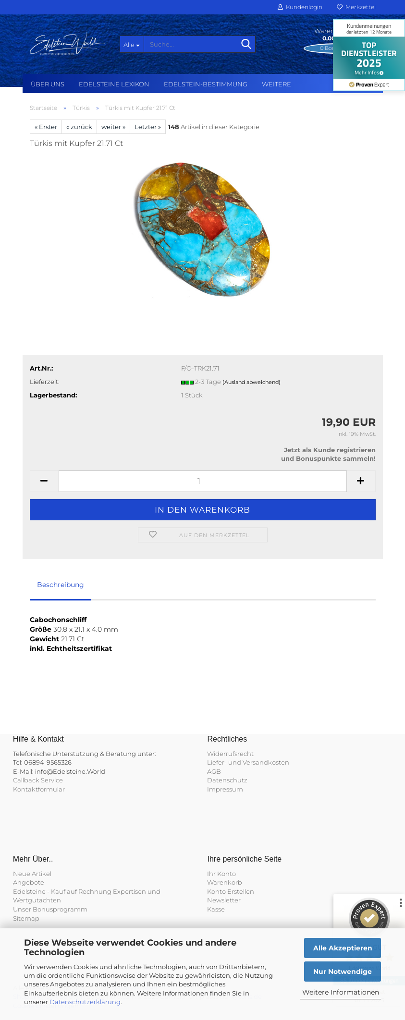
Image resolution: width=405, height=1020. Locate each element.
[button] (44, 481)
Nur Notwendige (342, 971)
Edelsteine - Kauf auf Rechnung (62, 891)
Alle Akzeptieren (342, 948)
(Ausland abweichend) (251, 382)
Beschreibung (60, 584)
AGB (214, 771)
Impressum (225, 789)
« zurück (79, 127)
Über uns (47, 84)
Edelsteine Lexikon (114, 84)
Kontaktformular (39, 789)
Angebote (28, 882)
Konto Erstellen (230, 891)
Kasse (216, 909)
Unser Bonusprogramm (50, 909)
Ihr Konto (221, 873)
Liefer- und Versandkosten (248, 762)
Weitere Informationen (340, 992)
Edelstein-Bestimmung (205, 84)
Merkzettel (356, 7)
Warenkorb (224, 882)
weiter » (113, 127)
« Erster (46, 127)
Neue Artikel (32, 873)
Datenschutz (227, 780)
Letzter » (148, 127)
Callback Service (38, 780)
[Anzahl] (203, 481)
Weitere (276, 84)
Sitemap (26, 918)
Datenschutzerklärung (85, 1002)
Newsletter (224, 900)
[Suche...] (132, 44)
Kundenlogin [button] (300, 7)
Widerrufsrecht (230, 753)
